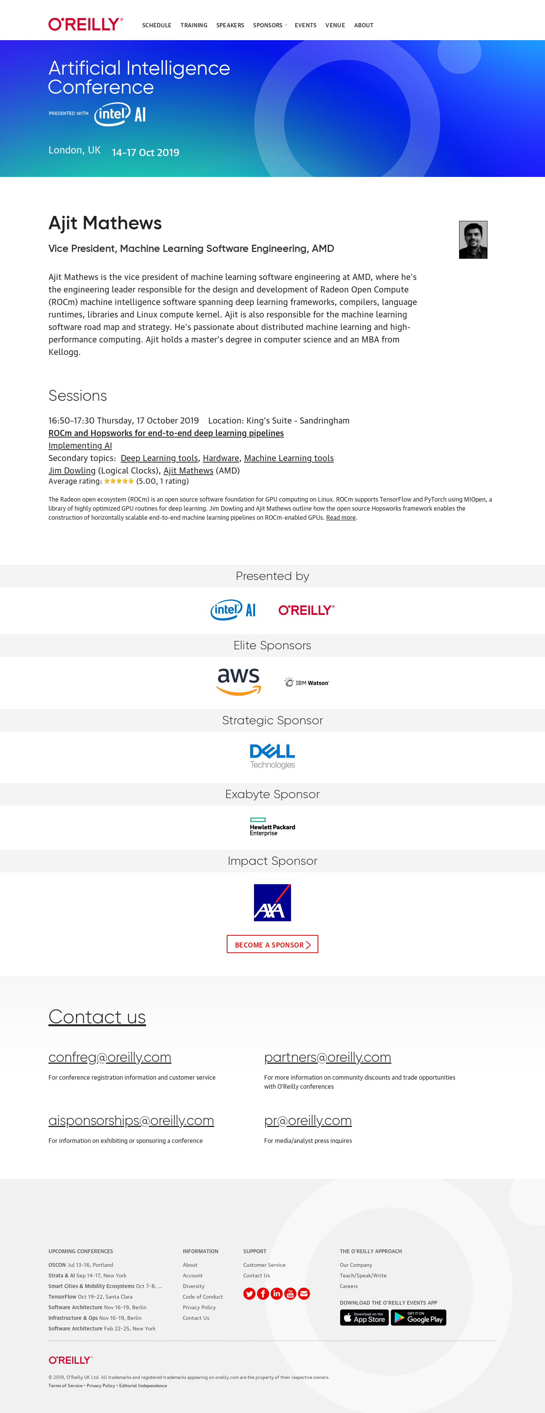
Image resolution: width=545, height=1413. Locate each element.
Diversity (193, 1285)
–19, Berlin (97, 1306)
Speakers (230, 24)
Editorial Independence (143, 1385)
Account (193, 1275)
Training (194, 24)
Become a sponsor (269, 944)
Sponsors (267, 24)
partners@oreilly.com (327, 1058)
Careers (349, 1285)
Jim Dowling (72, 469)
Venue (335, 24)
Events (306, 24)
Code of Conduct (203, 1296)
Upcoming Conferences (80, 1250)
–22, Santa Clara (90, 1296)
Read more (341, 517)
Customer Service (264, 1264)
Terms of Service (65, 1385)
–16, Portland (80, 1264)
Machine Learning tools (289, 457)
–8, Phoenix (112, 1285)
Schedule (156, 24)
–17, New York (87, 1275)
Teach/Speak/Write (363, 1275)
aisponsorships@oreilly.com (131, 1121)
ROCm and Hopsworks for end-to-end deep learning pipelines (166, 432)
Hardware (221, 457)
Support (254, 1250)
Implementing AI (80, 444)
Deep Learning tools (159, 457)
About (364, 24)
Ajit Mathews (188, 469)
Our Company (356, 1264)
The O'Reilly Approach (371, 1250)
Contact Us (196, 1317)
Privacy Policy (199, 1306)
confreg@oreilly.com (109, 1058)
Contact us (97, 1017)
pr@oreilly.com (308, 1121)
